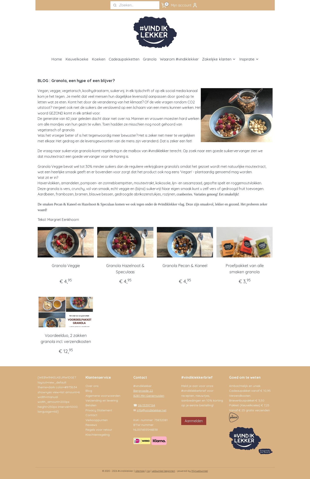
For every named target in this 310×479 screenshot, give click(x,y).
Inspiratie (249, 59)
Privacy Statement (98, 410)
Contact (91, 415)
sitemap (140, 470)
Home (56, 59)
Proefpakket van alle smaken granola (244, 268)
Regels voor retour (98, 430)
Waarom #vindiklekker (179, 59)
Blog (88, 391)
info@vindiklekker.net (151, 410)
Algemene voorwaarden (102, 396)
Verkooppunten (96, 420)
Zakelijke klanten (219, 59)
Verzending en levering (101, 400)
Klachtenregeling (97, 435)
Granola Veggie (66, 265)
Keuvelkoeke (76, 59)
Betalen (90, 405)
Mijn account (184, 5)
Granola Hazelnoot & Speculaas (125, 268)
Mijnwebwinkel (199, 470)
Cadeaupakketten (124, 59)
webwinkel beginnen (163, 470)
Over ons (92, 386)
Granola (149, 59)
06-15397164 (146, 405)
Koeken (98, 59)
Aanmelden (194, 421)
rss (148, 470)
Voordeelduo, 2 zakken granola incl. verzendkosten (65, 338)
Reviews (91, 425)
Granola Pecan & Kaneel (185, 265)
